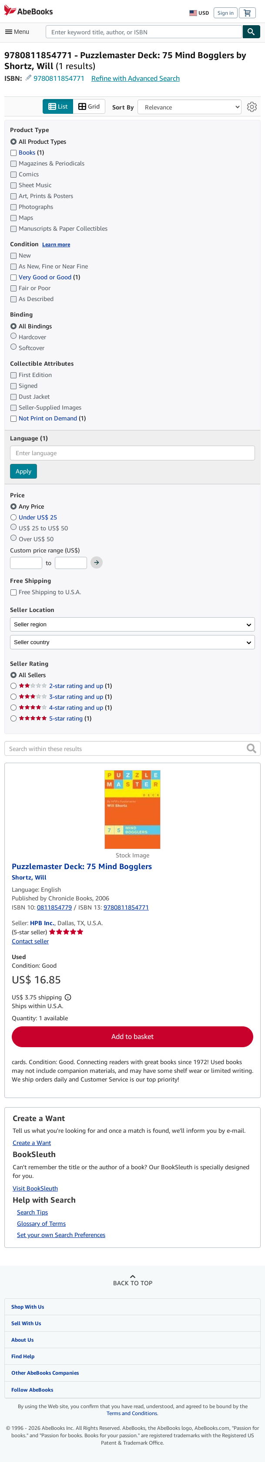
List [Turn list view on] (57, 107)
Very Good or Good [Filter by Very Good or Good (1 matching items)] (45, 277)
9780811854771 (59, 78)
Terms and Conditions (132, 1413)
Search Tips (32, 1212)
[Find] (251, 31)
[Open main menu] (19, 31)
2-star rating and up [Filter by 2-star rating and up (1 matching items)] (65, 685)
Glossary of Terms (41, 1223)
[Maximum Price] (71, 563)
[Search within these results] (132, 748)
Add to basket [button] (132, 1036)
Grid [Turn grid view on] (89, 107)
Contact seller (30, 941)
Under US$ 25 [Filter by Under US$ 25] (34, 517)
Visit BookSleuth (35, 1188)
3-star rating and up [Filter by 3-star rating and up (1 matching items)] (65, 696)
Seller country (32, 642)
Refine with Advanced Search (135, 78)
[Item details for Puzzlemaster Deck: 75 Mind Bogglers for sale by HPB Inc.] (132, 809)
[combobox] (144, 31)
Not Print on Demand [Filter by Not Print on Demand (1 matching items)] (48, 418)
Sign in (226, 13)
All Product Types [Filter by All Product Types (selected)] (39, 141)
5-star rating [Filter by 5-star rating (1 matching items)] (55, 718)
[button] (251, 748)
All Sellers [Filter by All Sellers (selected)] (33, 674)
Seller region (30, 624)
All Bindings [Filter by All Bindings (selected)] (32, 326)
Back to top (132, 1283)
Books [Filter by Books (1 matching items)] (27, 152)
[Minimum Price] (26, 563)
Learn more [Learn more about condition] (56, 244)
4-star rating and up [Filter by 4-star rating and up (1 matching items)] (65, 707)
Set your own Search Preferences (61, 1234)
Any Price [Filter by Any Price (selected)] (28, 506)
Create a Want (32, 1142)
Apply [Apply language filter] (23, 471)
